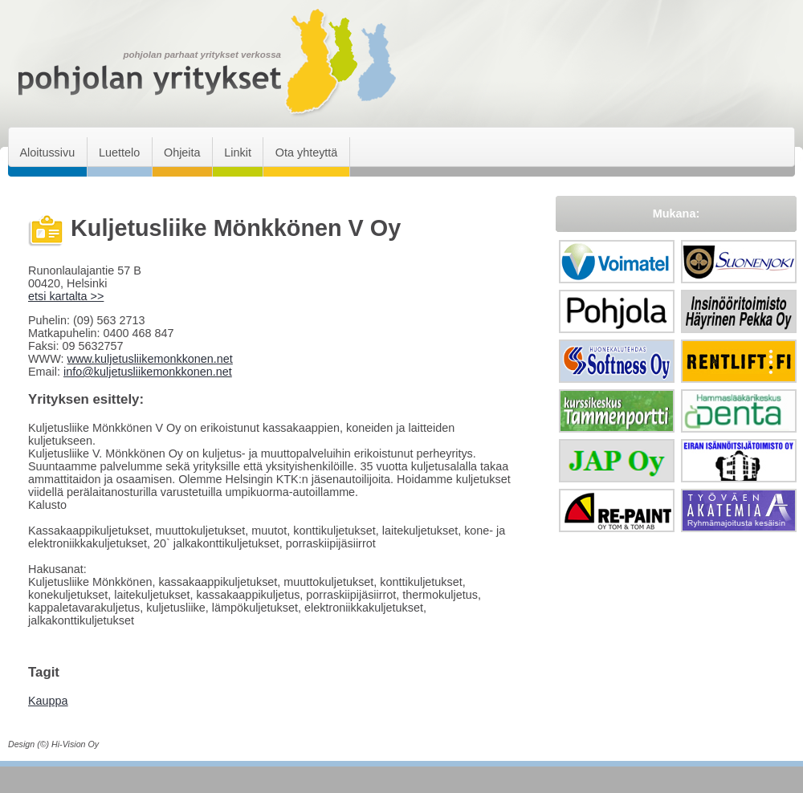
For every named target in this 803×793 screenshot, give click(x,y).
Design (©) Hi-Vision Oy (53, 744)
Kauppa (48, 700)
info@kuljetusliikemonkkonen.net (147, 371)
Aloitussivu (47, 152)
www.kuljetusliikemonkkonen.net (149, 358)
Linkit (237, 152)
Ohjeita (182, 152)
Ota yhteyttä (306, 152)
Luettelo (119, 152)
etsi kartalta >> (66, 296)
